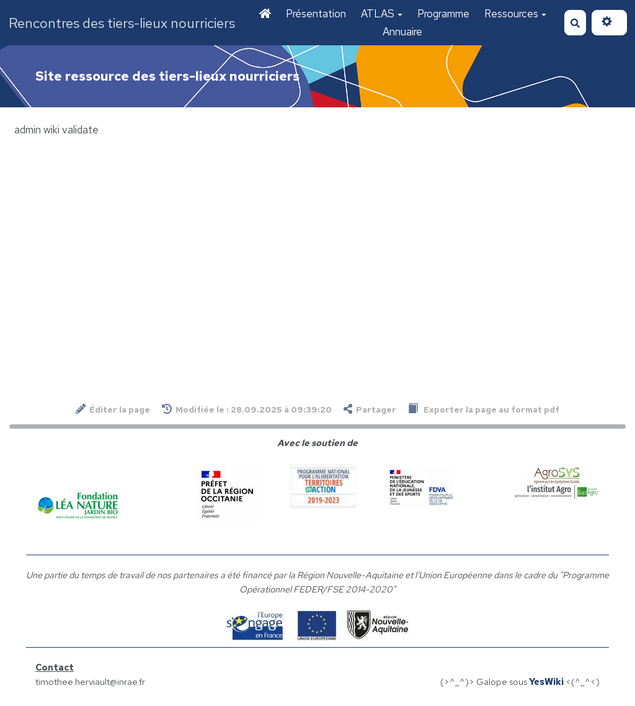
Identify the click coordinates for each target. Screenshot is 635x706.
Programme (443, 13)
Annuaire (402, 31)
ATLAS (381, 13)
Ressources (515, 13)
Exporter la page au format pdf (483, 409)
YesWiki (546, 681)
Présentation (316, 13)
